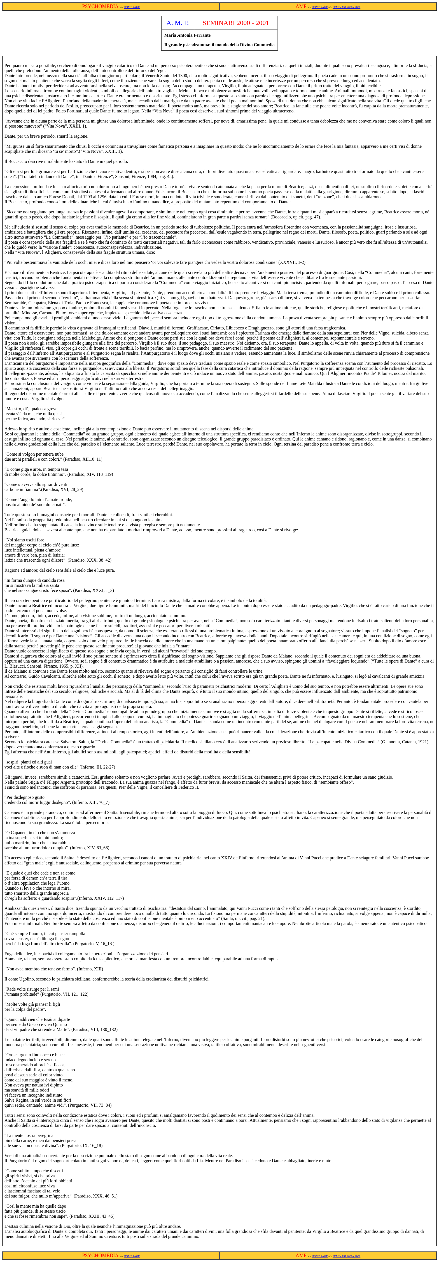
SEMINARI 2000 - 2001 (346, 7)
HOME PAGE (132, 7)
